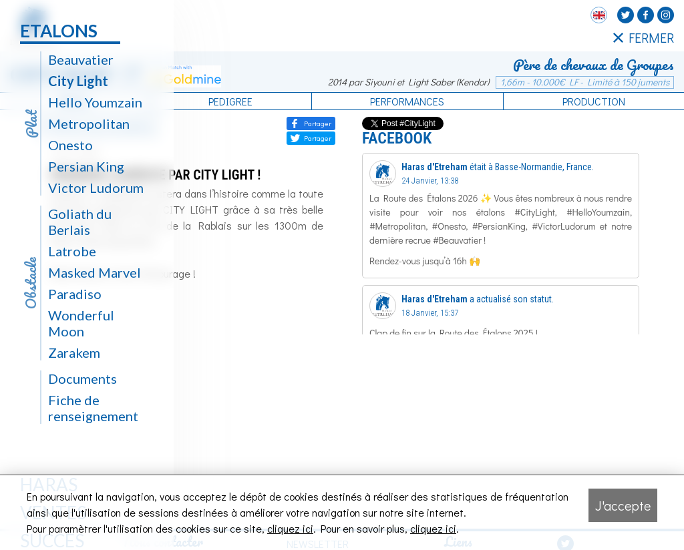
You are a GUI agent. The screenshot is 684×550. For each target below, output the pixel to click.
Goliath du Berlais (80, 222)
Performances (407, 101)
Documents (82, 378)
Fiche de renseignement (93, 408)
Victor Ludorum (96, 188)
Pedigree (230, 101)
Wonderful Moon (81, 323)
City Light (78, 81)
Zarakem (74, 352)
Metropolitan (89, 123)
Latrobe (72, 251)
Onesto (70, 145)
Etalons (59, 30)
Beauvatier (81, 59)
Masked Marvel (94, 272)
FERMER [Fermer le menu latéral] (643, 37)
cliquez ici (290, 528)
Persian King (86, 166)
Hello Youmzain (95, 102)
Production (593, 101)
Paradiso (75, 294)
